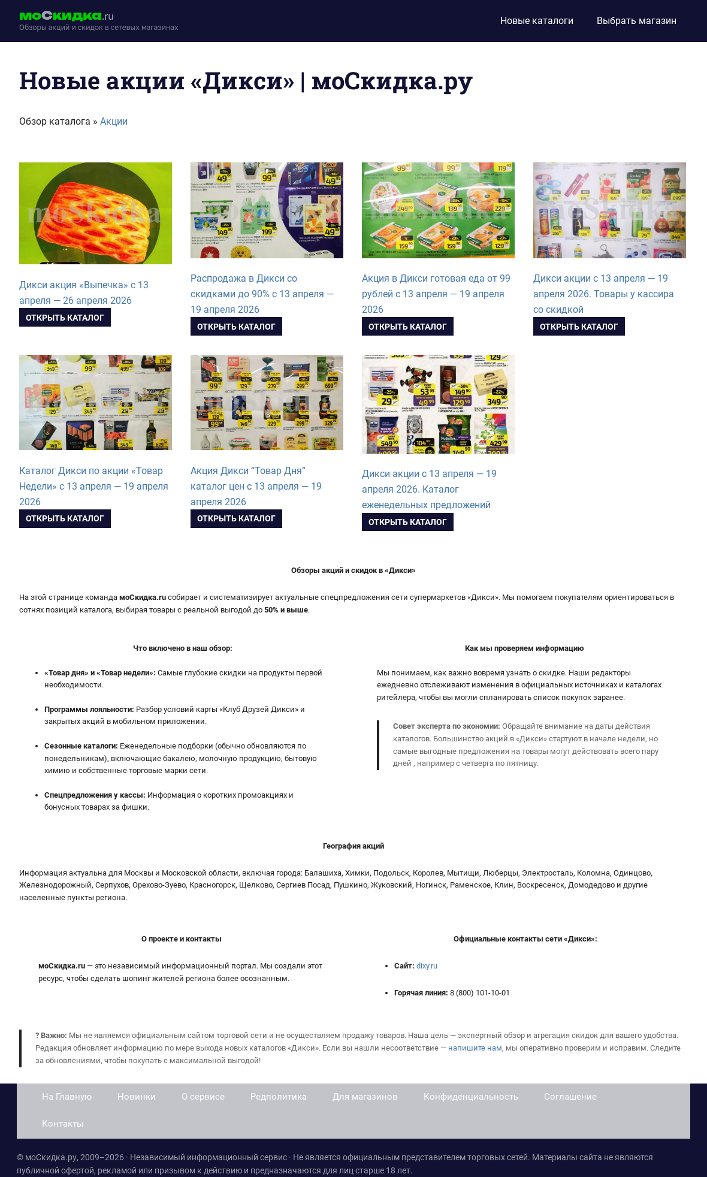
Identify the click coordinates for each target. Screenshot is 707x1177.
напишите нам (475, 1047)
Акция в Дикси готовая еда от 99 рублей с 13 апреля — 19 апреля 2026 (436, 294)
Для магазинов (365, 1096)
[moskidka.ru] (99, 21)
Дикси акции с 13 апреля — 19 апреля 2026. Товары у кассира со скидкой (603, 294)
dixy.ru (426, 965)
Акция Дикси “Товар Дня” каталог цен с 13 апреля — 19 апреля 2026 (256, 486)
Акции (114, 121)
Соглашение (570, 1096)
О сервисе (203, 1096)
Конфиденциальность (471, 1096)
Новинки (136, 1096)
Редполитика (278, 1096)
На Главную (67, 1096)
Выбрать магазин (636, 20)
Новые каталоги (536, 20)
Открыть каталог (65, 317)
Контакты (63, 1123)
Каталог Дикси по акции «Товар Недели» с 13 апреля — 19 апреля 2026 (93, 486)
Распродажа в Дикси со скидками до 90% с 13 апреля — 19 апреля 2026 (262, 294)
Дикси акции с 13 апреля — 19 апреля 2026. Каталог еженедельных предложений (429, 489)
